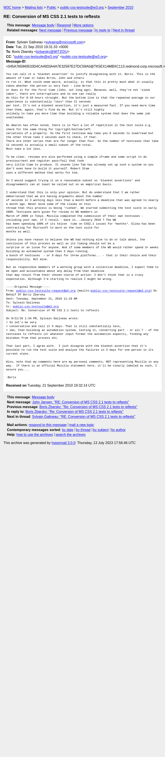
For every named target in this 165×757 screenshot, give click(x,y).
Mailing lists (34, 7)
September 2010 (120, 7)
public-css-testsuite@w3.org (82, 7)
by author (118, 430)
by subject (101, 430)
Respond (64, 25)
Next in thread (124, 30)
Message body (43, 25)
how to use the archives (34, 434)
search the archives (71, 434)
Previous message (78, 30)
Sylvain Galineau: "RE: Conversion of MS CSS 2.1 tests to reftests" (83, 416)
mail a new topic (81, 425)
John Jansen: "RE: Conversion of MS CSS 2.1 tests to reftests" (80, 402)
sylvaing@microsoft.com (65, 42)
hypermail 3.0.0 (63, 443)
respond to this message (47, 425)
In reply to (102, 30)
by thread (83, 430)
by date (67, 430)
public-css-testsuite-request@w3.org (46, 291)
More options (84, 25)
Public (51, 7)
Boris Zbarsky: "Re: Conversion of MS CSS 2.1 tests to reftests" (88, 407)
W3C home (12, 7)
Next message (50, 30)
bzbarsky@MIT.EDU (52, 51)
